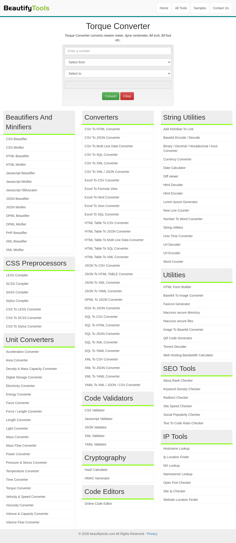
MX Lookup (171, 465)
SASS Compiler (17, 292)
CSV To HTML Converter (102, 129)
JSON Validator (95, 427)
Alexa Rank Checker (178, 380)
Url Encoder (171, 253)
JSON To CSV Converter (102, 265)
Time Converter (17, 479)
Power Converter (18, 454)
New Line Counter (176, 210)
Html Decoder (173, 185)
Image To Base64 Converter (183, 329)
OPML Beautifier (18, 216)
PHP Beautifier (16, 233)
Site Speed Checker (177, 406)
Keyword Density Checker (182, 389)
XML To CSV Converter (101, 359)
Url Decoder (172, 244)
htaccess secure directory (181, 312)
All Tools (181, 8)
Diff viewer (170, 176)
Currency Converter (177, 159)
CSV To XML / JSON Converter (107, 172)
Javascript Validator (98, 419)
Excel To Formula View (101, 189)
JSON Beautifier (17, 199)
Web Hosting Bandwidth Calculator (188, 355)
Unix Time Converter (178, 236)
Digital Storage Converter (24, 377)
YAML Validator (95, 444)
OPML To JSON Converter (103, 299)
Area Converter (17, 360)
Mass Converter (17, 437)
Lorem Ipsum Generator (180, 202)
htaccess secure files (178, 321)
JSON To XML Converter (102, 282)
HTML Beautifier (17, 156)
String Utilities (173, 227)
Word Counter (173, 261)
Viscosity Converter (20, 505)
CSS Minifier (15, 147)
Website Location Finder (180, 500)
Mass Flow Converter (21, 445)
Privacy (152, 534)
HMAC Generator (97, 478)
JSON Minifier (16, 207)
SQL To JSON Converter (102, 334)
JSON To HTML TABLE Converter (109, 274)
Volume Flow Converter (23, 522)
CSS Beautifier (16, 139)
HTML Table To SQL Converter (106, 248)
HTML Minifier (16, 164)
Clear (127, 96)
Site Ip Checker (174, 491)
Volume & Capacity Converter (27, 514)
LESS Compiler (17, 275)
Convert (110, 96)
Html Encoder (173, 193)
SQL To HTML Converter (102, 325)
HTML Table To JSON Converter (108, 231)
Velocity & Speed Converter (25, 497)
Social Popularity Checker (181, 414)
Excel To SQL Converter (102, 214)
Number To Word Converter (183, 219)
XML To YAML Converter (102, 376)
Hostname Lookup (176, 448)
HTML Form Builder (177, 287)
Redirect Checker (175, 397)
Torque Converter (18, 488)
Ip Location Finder (176, 457)
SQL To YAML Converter (102, 351)
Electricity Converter (20, 386)
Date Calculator (174, 168)
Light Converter (17, 428)
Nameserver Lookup (177, 474)
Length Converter (18, 420)
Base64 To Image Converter (183, 295)
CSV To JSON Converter (102, 137)
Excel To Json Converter (102, 206)
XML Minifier (15, 250)
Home (164, 8)
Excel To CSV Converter (102, 180)
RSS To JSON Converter (102, 308)
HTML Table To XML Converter (107, 257)
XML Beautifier (16, 241)
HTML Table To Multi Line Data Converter (114, 240)
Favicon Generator (176, 304)
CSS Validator (95, 410)
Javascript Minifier (19, 181)
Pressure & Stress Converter (26, 462)
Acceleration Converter (22, 352)
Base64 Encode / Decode (181, 137)
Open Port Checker (177, 482)
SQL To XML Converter (101, 342)
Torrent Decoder (174, 346)
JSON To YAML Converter (103, 291)
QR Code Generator (177, 338)
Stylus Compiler (17, 301)
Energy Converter (18, 394)
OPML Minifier (16, 224)
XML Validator (94, 436)
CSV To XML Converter (101, 163)
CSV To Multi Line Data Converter (109, 146)
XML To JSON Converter (102, 368)
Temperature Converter (22, 471)
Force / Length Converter (24, 411)
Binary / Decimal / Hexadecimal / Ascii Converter (190, 148)
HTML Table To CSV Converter (107, 223)
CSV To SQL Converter (101, 154)
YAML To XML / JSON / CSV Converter (112, 385)
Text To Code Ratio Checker (183, 423)
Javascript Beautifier (20, 173)
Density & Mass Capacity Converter (31, 369)
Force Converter (17, 403)
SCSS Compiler (17, 284)
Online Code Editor (98, 503)
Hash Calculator (96, 470)
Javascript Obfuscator (21, 190)
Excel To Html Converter (102, 197)
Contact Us (221, 8)
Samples (200, 8)
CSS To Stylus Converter (24, 326)
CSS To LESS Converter (23, 309)
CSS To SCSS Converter (24, 318)
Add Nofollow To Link (178, 129)
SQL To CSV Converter (101, 317)
